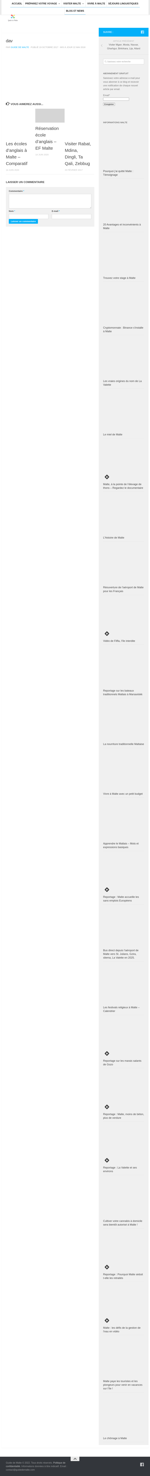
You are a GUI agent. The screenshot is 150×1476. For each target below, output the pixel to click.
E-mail (56, 211)
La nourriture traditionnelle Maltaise (123, 744)
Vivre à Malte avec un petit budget (123, 793)
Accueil (17, 3)
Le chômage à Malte (115, 1438)
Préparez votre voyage (42, 3)
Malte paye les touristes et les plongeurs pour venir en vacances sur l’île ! (122, 1385)
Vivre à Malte (96, 3)
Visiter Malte (73, 3)
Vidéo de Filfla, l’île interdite (119, 640)
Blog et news (75, 11)
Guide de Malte (20, 47)
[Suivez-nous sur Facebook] (142, 32)
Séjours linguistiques (123, 3)
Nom (12, 211)
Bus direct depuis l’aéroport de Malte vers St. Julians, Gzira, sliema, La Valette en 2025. (120, 954)
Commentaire (16, 191)
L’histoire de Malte (113, 537)
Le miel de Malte (112, 434)
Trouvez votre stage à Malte (119, 278)
